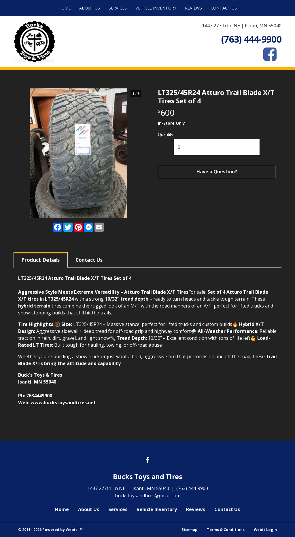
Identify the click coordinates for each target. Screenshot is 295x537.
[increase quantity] (267, 147)
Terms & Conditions (226, 529)
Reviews (193, 8)
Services (118, 8)
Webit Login (265, 529)
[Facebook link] (147, 460)
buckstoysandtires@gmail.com (147, 495)
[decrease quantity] (166, 147)
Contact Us (224, 8)
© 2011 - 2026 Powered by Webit (50, 529)
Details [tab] (40, 259)
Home (64, 8)
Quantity (165, 134)
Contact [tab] (89, 259)
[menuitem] (64, 8)
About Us (89, 8)
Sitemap (189, 529)
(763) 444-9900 (192, 488)
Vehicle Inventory (155, 8)
